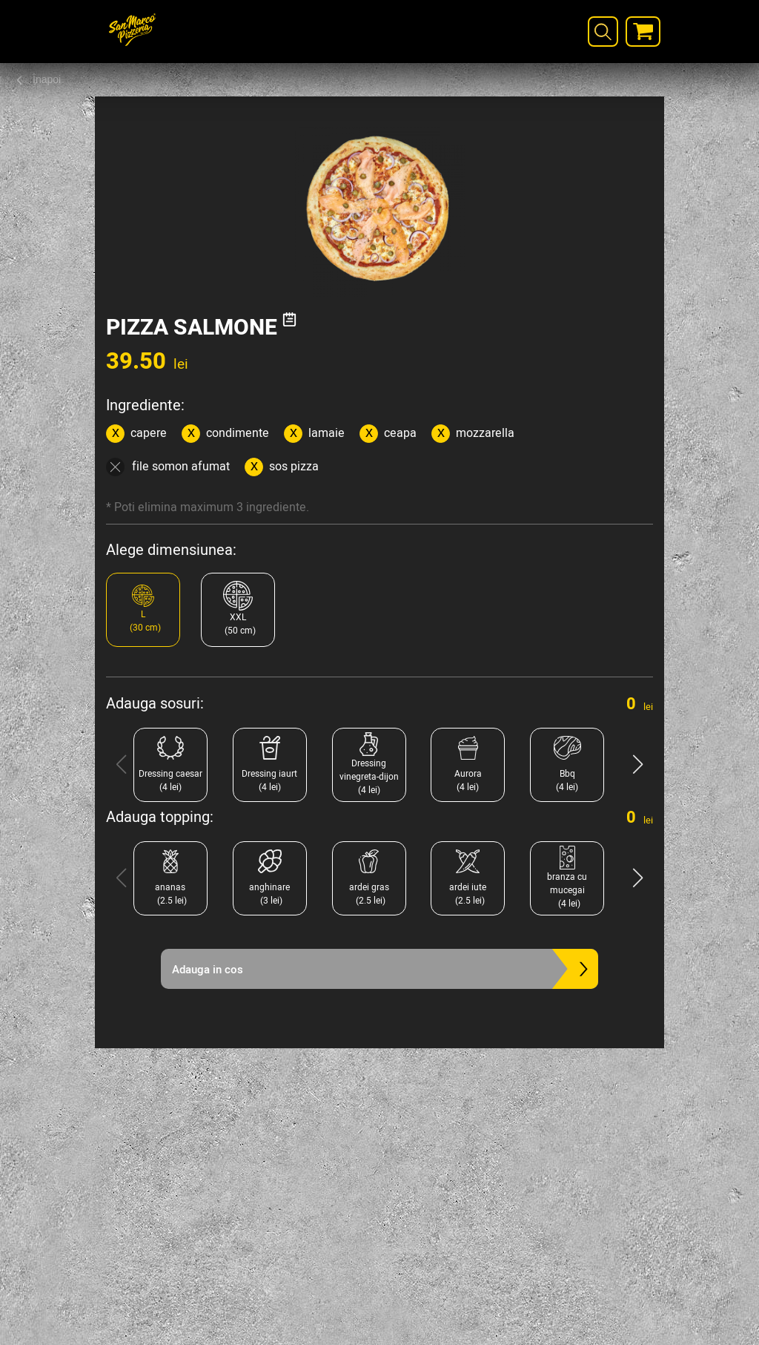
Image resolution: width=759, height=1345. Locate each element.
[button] (638, 765)
